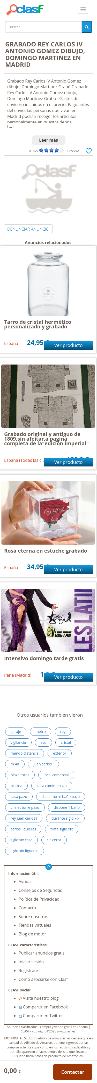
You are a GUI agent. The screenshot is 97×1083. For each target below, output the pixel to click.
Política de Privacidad (39, 899)
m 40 (15, 764)
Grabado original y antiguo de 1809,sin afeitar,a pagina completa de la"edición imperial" (46, 439)
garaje (16, 731)
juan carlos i (43, 764)
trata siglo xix (61, 829)
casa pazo (19, 796)
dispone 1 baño (67, 807)
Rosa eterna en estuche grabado (45, 550)
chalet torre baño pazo (61, 796)
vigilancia (18, 742)
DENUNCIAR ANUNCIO (28, 229)
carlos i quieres (23, 829)
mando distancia (25, 753)
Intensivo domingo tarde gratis (44, 658)
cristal (66, 742)
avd (43, 742)
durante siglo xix (65, 818)
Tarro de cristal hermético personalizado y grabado (37, 324)
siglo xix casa (21, 839)
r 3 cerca (54, 839)
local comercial (56, 774)
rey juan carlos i (24, 818)
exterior (59, 753)
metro (40, 731)
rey (63, 731)
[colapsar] (83, 9)
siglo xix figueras (25, 850)
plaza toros (20, 774)
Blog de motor (32, 934)
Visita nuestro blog (39, 998)
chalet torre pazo (25, 807)
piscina (16, 785)
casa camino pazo (52, 785)
